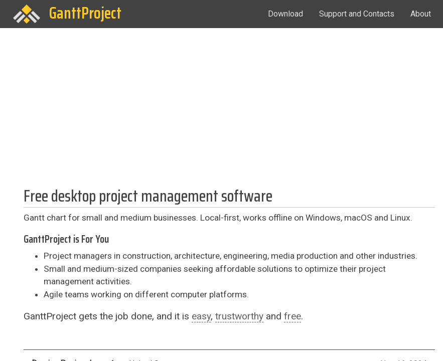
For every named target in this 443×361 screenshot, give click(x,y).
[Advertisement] (221, 103)
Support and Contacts (356, 14)
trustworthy (239, 316)
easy (201, 316)
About (420, 14)
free (292, 316)
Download (285, 14)
